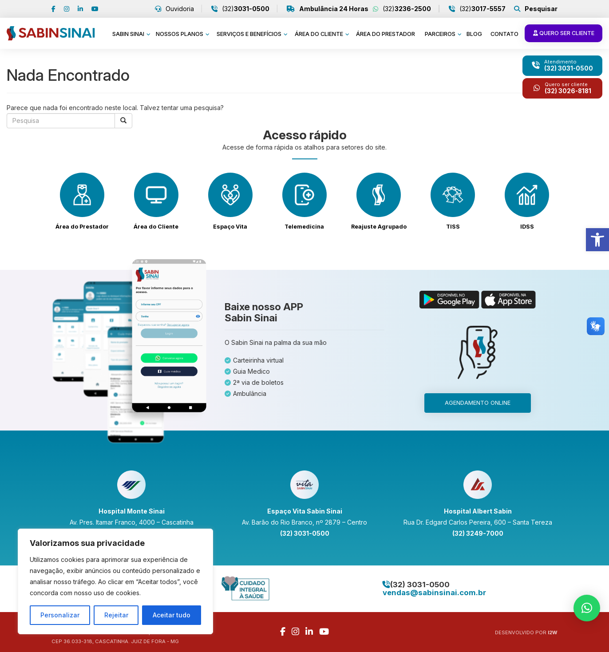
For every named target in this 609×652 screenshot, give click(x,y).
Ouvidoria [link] (179, 8)
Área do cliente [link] (319, 34)
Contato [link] (504, 34)
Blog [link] (474, 34)
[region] (115, 581)
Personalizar (59, 615)
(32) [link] (244, 8)
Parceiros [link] (441, 34)
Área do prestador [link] (385, 34)
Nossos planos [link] (180, 34)
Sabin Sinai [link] (129, 34)
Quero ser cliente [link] (563, 33)
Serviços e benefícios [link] (250, 34)
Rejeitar (116, 615)
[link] (597, 239)
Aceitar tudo (171, 615)
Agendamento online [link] (477, 402)
